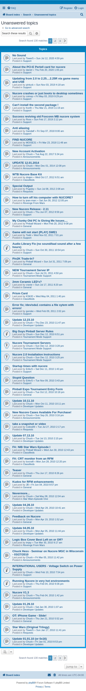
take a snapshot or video (29, 424)
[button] (65, 40)
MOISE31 (31, 142)
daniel (29, 70)
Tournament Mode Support (37, 275)
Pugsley (30, 189)
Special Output (22, 186)
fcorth (29, 108)
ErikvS (29, 369)
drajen (29, 177)
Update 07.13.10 (23, 435)
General (27, 226)
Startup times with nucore (30, 366)
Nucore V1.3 (20, 592)
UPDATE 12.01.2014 (25, 162)
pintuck (29, 84)
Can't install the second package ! (35, 105)
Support (27, 61)
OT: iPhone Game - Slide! (29, 615)
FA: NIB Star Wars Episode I (31, 447)
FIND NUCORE (22, 139)
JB (27, 484)
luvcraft (29, 461)
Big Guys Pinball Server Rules (32, 331)
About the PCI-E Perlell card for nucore (38, 67)
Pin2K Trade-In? (23, 258)
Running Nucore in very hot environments (40, 580)
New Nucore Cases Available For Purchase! (41, 412)
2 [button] (55, 41)
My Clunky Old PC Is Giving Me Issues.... (40, 220)
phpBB (31, 683)
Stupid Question (23, 377)
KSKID (29, 296)
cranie (29, 284)
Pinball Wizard (33, 223)
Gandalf (30, 131)
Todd (28, 235)
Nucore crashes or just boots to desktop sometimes (47, 93)
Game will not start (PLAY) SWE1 (34, 232)
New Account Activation (28, 151)
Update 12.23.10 (23, 319)
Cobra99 (30, 427)
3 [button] (60, 41)
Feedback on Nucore (26, 516)
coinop (29, 96)
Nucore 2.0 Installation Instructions (36, 354)
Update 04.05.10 (23, 528)
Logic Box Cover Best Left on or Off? (37, 539)
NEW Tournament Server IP (31, 270)
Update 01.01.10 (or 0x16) (29, 638)
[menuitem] (11, 8)
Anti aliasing (20, 128)
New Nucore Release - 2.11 (30, 209)
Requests (28, 191)
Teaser (17, 470)
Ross (28, 119)
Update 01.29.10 (23, 604)
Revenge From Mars (34, 203)
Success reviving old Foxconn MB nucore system (46, 116)
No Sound (19, 55)
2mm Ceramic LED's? (27, 281)
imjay (28, 542)
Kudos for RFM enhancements (33, 481)
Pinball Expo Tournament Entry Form (37, 389)
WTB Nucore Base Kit (27, 174)
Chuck (29, 154)
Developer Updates (33, 325)
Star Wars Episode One (35, 499)
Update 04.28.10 (23, 505)
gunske (29, 311)
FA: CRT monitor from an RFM (32, 458)
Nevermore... (21, 493)
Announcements (31, 156)
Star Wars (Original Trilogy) (30, 627)
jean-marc (31, 200)
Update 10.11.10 (23, 400)
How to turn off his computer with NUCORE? (42, 197)
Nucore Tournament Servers (31, 343)
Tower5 (29, 58)
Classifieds (29, 180)
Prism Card (20, 293)
